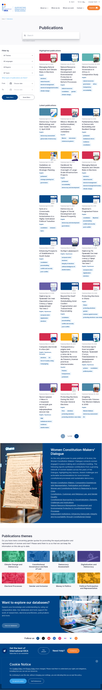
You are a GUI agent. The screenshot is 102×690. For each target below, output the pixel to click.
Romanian (42, 354)
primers (85, 368)
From (3, 83)
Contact (79, 8)
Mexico (64, 138)
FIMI (42, 418)
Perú (63, 411)
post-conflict (87, 227)
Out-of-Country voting (47, 360)
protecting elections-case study (71, 417)
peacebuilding (87, 221)
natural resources (67, 88)
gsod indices (65, 226)
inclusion (52, 228)
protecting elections (89, 308)
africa (94, 84)
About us (43, 8)
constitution (65, 91)
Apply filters (9, 97)
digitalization (87, 273)
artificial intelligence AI (68, 266)
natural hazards (45, 81)
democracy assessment (48, 135)
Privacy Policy (30, 669)
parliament (86, 135)
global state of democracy (48, 139)
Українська (68, 254)
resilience (86, 142)
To (3, 89)
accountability (87, 90)
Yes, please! (43, 650)
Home (3, 19)
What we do (55, 8)
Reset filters (26, 97)
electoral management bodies (49, 87)
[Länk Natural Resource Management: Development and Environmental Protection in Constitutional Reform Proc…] (71, 508)
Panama (64, 370)
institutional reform (88, 139)
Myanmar (95, 218)
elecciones (72, 138)
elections (43, 78)
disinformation (66, 269)
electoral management (47, 84)
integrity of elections (68, 263)
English (41, 75)
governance (86, 84)
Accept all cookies (18, 681)
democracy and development (70, 187)
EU (49, 357)
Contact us (73, 651)
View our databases (11, 625)
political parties (87, 371)
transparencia (66, 373)
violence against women (90, 314)
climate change (45, 91)
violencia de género (68, 141)
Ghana (85, 305)
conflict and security (89, 224)
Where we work (68, 8)
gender (73, 91)
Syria (42, 231)
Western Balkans (88, 411)
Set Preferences (36, 681)
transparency (87, 87)
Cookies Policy (17, 669)
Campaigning (44, 364)
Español (63, 134)
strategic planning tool (47, 179)
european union (66, 257)
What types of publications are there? (14, 78)
